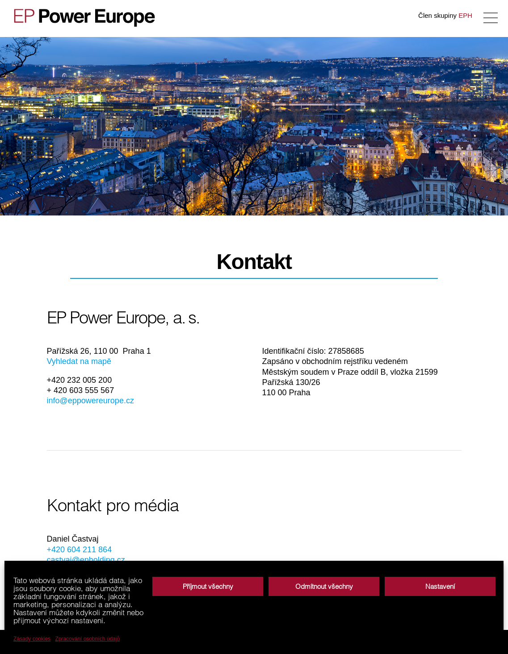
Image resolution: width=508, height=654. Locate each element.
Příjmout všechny (208, 586)
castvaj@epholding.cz (86, 559)
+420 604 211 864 (79, 549)
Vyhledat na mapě (79, 361)
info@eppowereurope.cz (90, 400)
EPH (465, 15)
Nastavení (440, 586)
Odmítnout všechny (324, 586)
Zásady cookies (31, 639)
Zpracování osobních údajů (87, 639)
